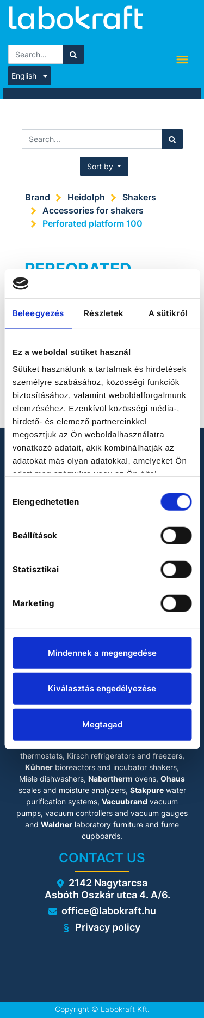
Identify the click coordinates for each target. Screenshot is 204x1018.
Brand (37, 197)
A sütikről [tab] (168, 312)
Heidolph (86, 197)
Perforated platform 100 (92, 223)
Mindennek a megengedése (102, 652)
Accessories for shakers (93, 210)
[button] (104, 166)
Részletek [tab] (103, 312)
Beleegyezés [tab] (38, 312)
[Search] (73, 54)
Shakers (139, 197)
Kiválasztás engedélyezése (102, 688)
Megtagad (102, 724)
